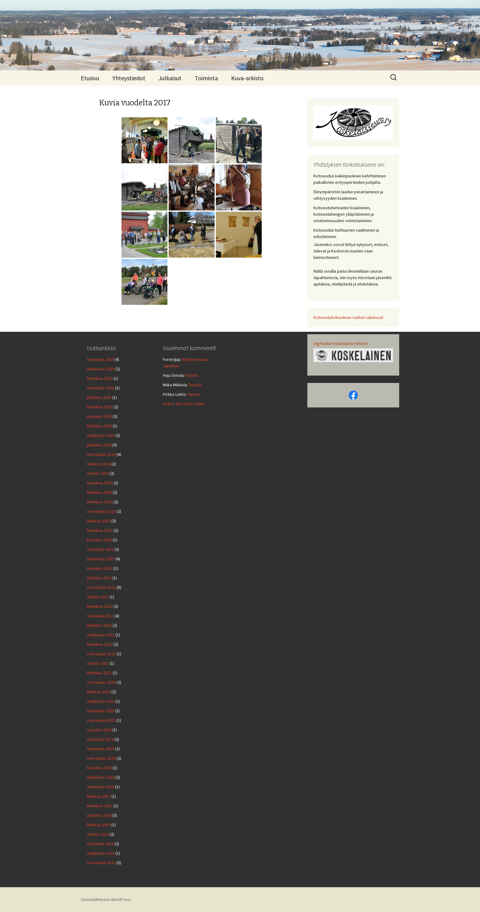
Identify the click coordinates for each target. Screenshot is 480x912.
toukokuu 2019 (100, 739)
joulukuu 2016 (99, 815)
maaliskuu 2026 (100, 369)
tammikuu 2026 (100, 388)
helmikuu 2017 (100, 805)
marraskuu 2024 (101, 454)
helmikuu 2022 (100, 644)
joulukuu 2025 (99, 397)
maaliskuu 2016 (100, 853)
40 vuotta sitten (190, 404)
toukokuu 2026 (100, 359)
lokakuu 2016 (99, 824)
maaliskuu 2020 (100, 701)
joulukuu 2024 (99, 445)
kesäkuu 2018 (99, 767)
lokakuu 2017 (99, 796)
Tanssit (195, 385)
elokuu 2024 (98, 473)
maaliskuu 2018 (100, 777)
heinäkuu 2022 (100, 606)
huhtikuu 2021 (99, 672)
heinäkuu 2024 (100, 483)
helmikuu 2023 (100, 568)
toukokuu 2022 (100, 616)
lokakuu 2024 (99, 464)
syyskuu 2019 (99, 729)
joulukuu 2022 (99, 578)
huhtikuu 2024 (99, 492)
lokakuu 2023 (99, 521)
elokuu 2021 (98, 663)
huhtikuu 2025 (99, 426)
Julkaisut (170, 78)
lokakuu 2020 (99, 691)
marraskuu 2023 (101, 511)
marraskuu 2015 (101, 862)
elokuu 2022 (98, 597)
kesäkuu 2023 (99, 540)
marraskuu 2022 (101, 587)
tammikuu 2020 (100, 710)
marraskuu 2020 (101, 682)
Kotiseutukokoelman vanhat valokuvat (348, 317)
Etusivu (90, 78)
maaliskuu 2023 (100, 559)
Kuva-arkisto (247, 78)
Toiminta (206, 78)
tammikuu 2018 (100, 786)
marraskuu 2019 (101, 720)
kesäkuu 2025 (99, 416)
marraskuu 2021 (101, 654)
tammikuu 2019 (100, 748)
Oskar (168, 404)
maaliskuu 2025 (100, 435)
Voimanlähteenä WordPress (106, 899)
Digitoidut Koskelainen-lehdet (340, 343)
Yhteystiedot (128, 78)
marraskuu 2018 (101, 758)
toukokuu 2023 (100, 549)
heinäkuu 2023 (100, 530)
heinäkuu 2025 (100, 407)
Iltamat (192, 375)
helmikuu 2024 (100, 502)
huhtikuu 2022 (99, 625)
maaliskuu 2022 (100, 635)
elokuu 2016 (98, 834)
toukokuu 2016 (100, 843)
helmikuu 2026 (100, 378)
